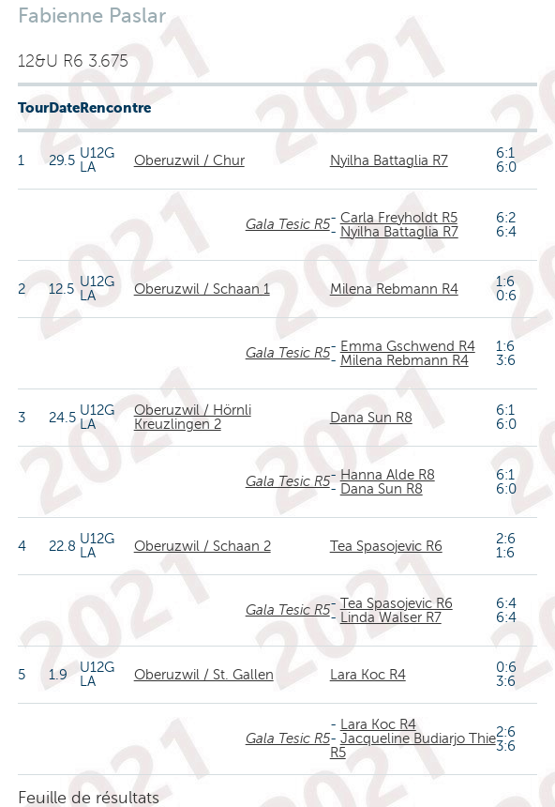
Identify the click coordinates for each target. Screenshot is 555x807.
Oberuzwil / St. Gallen (204, 674)
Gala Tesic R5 (288, 224)
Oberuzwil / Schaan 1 (202, 289)
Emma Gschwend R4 (407, 346)
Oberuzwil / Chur (189, 160)
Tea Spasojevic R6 (386, 546)
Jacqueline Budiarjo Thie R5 (413, 745)
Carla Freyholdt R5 (399, 217)
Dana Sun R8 (371, 417)
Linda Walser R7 (391, 617)
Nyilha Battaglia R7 (389, 160)
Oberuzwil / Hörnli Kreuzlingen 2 (192, 417)
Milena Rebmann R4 (394, 289)
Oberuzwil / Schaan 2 (202, 546)
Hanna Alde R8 (387, 474)
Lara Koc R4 (368, 674)
